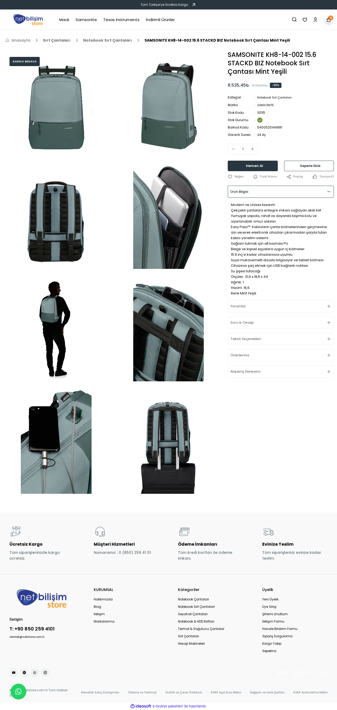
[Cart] (328, 19)
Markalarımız (104, 621)
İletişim (99, 614)
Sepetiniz (269, 651)
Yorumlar (240, 306)
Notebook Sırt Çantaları (275, 97)
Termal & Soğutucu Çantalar (201, 629)
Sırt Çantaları (188, 636)
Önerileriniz (241, 355)
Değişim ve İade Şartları (263, 693)
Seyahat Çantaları (193, 614)
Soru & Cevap (244, 322)
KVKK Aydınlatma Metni (309, 693)
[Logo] (28, 20)
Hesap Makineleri (191, 643)
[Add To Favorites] (236, 176)
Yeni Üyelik (270, 599)
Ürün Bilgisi (241, 191)
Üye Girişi (269, 606)
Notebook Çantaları (193, 599)
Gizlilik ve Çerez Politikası (176, 693)
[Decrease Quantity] (232, 148)
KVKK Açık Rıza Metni (220, 693)
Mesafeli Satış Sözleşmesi (88, 693)
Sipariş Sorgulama (277, 636)
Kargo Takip (271, 643)
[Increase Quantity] (254, 148)
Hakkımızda (103, 599)
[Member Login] (315, 19)
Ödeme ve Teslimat (132, 693)
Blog (97, 606)
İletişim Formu (273, 621)
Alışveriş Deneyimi (248, 371)
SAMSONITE (266, 104)
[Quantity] (243, 148)
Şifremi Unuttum (275, 614)
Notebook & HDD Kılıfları (196, 621)
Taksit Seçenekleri (248, 338)
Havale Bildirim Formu (280, 629)
